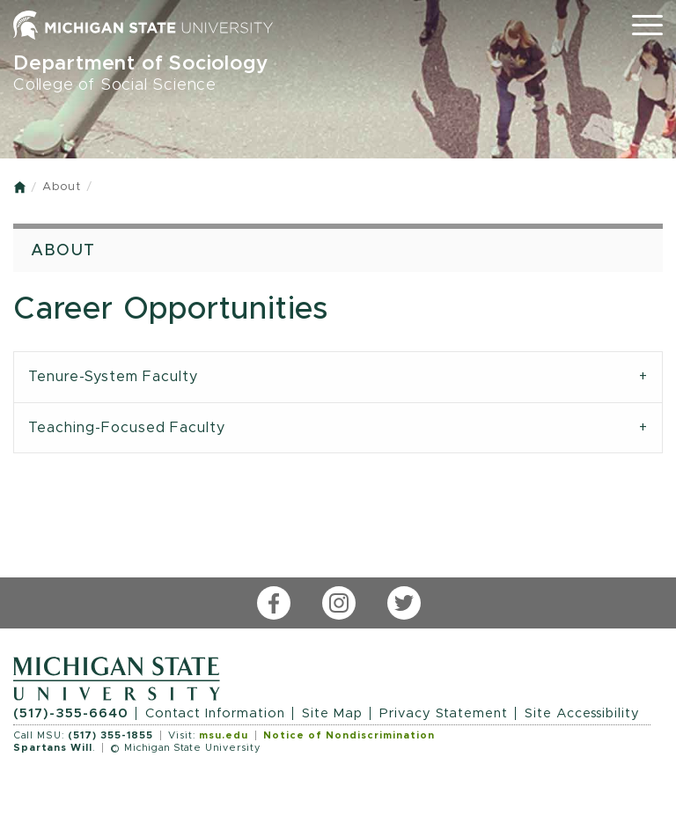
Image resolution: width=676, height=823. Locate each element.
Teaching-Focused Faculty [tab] (126, 428)
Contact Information (215, 713)
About (61, 187)
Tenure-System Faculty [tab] (113, 377)
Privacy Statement (443, 713)
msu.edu (223, 735)
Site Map (332, 713)
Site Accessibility (582, 713)
